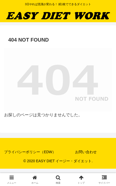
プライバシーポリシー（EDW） (30, 152)
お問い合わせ (86, 152)
